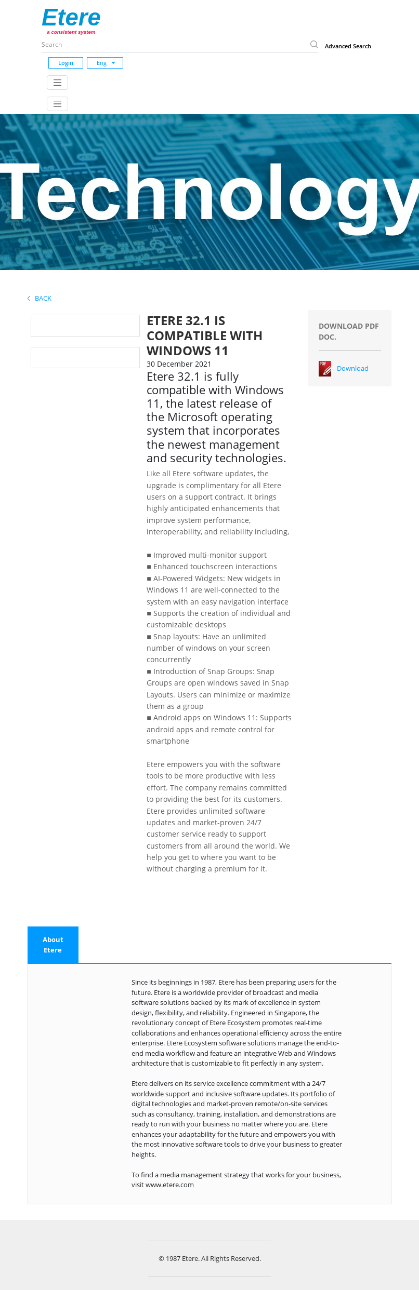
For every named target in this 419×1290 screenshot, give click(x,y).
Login (65, 62)
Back (39, 298)
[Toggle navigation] (57, 82)
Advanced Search (348, 46)
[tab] (53, 944)
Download (353, 368)
